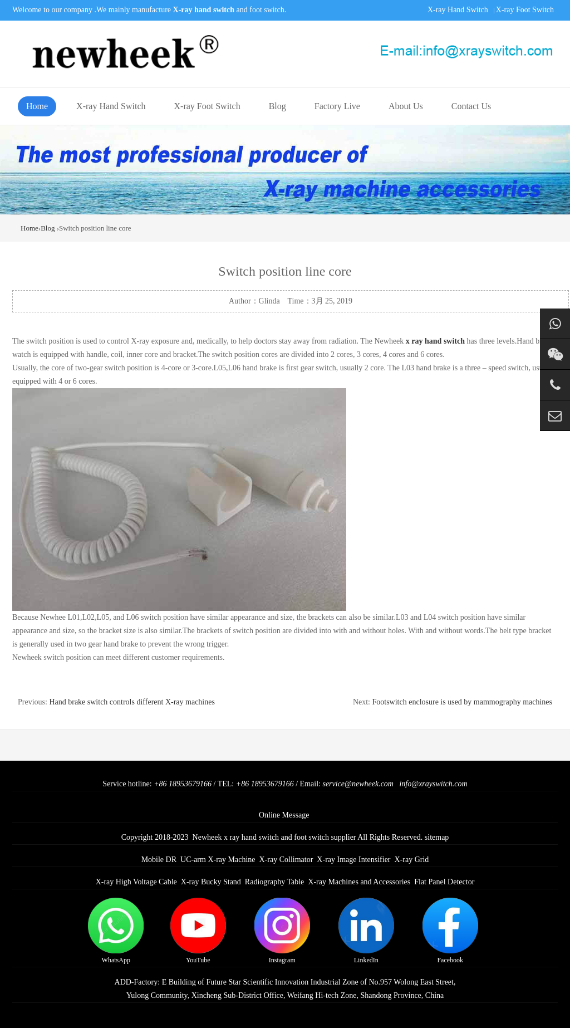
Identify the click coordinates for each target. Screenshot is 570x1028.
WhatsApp (116, 931)
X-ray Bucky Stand (211, 882)
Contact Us (471, 106)
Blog (277, 106)
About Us (406, 106)
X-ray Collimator (286, 859)
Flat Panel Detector (444, 882)
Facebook (450, 931)
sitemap (437, 837)
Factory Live (337, 106)
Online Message (284, 815)
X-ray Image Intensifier (353, 859)
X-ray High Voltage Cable (136, 882)
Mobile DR (158, 859)
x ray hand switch (435, 341)
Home (37, 106)
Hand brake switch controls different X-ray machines (132, 702)
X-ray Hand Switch (458, 10)
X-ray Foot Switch (525, 10)
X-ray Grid (412, 859)
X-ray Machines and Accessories (359, 882)
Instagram (282, 931)
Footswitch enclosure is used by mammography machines (462, 702)
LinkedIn (366, 931)
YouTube (198, 931)
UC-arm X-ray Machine (217, 859)
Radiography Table (274, 882)
